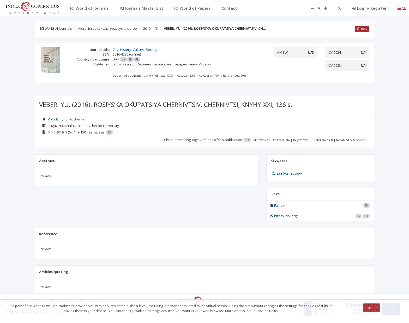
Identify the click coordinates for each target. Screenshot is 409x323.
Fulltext (279, 205)
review (296, 173)
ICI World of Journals (56, 28)
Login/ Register (369, 8)
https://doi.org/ (286, 216)
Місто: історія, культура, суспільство (107, 28)
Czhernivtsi (281, 173)
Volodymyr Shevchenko (66, 119)
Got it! (371, 307)
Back (362, 29)
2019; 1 (150, 28)
